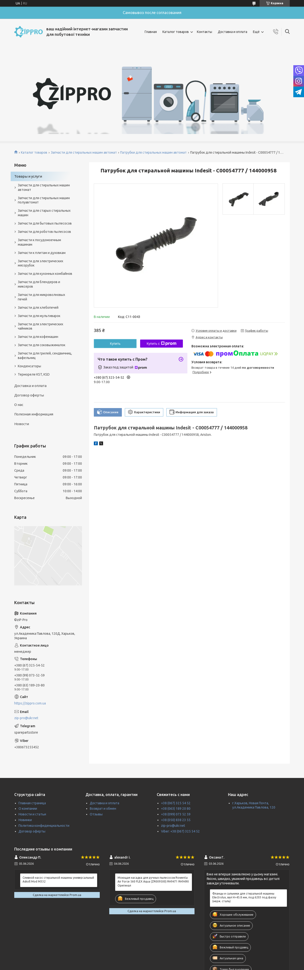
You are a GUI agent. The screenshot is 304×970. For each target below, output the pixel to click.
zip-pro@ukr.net (26, 718)
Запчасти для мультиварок (39, 316)
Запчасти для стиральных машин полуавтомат (44, 200)
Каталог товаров (175, 32)
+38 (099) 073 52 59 (175, 814)
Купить (115, 343)
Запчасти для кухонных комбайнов (45, 274)
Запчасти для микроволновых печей (41, 297)
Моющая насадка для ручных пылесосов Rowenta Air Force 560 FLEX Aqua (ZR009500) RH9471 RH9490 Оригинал (153, 881)
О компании (28, 808)
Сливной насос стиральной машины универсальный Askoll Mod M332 (58, 879)
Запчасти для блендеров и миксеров (39, 284)
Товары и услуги (28, 176)
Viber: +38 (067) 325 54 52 (180, 831)
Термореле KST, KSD (34, 374)
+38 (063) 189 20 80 (175, 808)
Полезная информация (33, 414)
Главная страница (32, 803)
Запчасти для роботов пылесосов (44, 232)
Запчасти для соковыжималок (41, 345)
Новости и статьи (32, 814)
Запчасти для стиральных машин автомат (84, 152)
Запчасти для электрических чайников (40, 326)
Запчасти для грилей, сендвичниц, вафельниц (45, 355)
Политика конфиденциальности (44, 825)
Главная (151, 32)
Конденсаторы (29, 366)
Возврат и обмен (103, 808)
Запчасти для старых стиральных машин (44, 213)
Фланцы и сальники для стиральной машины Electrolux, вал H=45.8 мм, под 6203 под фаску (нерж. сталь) (244, 897)
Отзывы (96, 814)
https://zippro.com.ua (30, 703)
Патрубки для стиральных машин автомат (153, 152)
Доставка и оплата (232, 32)
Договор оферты (29, 395)
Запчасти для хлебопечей (38, 307)
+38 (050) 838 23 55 (175, 820)
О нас (18, 405)
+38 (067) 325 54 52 (175, 803)
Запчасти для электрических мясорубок (40, 263)
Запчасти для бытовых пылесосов (45, 223)
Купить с (161, 343)
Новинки (25, 820)
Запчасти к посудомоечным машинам (39, 242)
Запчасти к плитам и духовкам (42, 253)
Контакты (204, 32)
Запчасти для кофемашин (38, 337)
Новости (21, 424)
